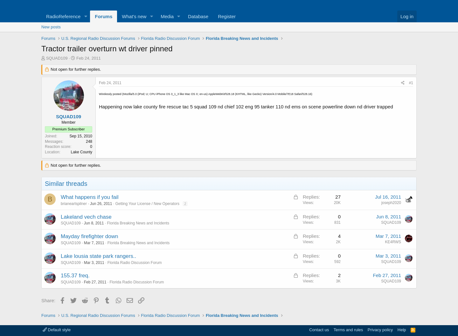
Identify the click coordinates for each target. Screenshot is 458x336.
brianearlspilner (74, 203)
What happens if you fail (89, 197)
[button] (85, 16)
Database (198, 16)
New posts (51, 27)
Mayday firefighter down (89, 236)
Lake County (81, 152)
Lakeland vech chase (86, 217)
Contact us (319, 329)
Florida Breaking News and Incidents (138, 223)
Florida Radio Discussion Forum (135, 262)
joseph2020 (391, 203)
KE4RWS (393, 242)
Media (167, 16)
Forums (103, 16)
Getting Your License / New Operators (147, 203)
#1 (411, 83)
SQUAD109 (57, 58)
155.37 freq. (75, 276)
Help (402, 329)
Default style (57, 329)
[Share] (403, 83)
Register (227, 16)
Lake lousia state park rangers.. (98, 256)
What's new (134, 16)
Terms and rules (348, 329)
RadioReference (63, 16)
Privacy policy (380, 329)
